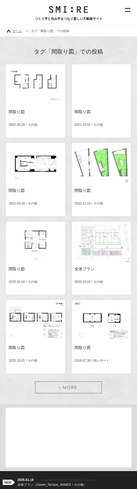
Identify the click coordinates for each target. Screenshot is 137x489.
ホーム (17, 31)
